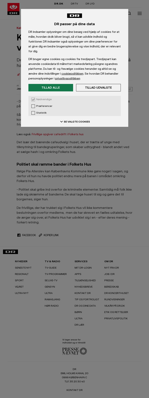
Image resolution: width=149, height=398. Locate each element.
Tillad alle (51, 87)
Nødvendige (44, 99)
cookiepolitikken (72, 73)
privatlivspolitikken (67, 78)
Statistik (41, 113)
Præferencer (44, 106)
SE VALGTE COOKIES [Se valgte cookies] (74, 121)
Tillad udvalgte (98, 87)
